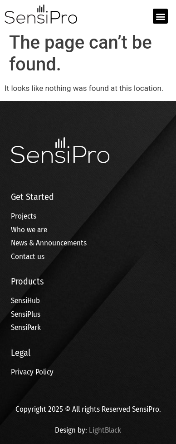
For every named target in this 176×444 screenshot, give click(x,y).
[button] (160, 16)
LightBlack (105, 430)
